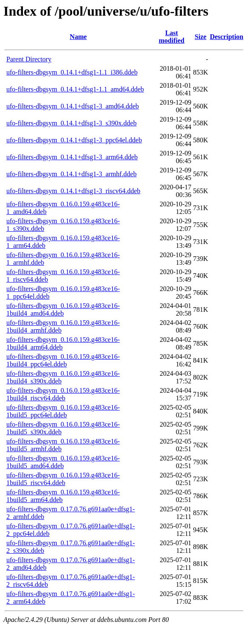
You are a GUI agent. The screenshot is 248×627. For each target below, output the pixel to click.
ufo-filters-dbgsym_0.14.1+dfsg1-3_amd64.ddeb (72, 106)
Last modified (171, 36)
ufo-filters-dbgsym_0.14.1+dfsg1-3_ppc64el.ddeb (74, 140)
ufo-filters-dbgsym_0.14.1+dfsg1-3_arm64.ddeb (72, 157)
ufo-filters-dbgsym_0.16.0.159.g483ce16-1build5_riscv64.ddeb (63, 479)
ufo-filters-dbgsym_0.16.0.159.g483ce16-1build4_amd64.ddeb (63, 309)
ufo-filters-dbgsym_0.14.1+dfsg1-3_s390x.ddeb (71, 123)
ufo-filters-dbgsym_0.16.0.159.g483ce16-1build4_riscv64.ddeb (63, 394)
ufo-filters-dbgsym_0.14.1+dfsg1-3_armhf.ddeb (71, 174)
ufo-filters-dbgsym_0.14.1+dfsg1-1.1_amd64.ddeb (75, 89)
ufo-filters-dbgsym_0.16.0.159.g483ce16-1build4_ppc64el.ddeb (63, 360)
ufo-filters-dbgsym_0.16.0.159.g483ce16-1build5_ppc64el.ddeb (63, 411)
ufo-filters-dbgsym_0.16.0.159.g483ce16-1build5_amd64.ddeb (63, 462)
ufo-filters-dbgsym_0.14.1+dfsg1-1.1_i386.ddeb (71, 72)
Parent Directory (28, 59)
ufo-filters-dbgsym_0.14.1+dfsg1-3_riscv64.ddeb (73, 190)
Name (78, 36)
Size (200, 36)
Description (226, 36)
